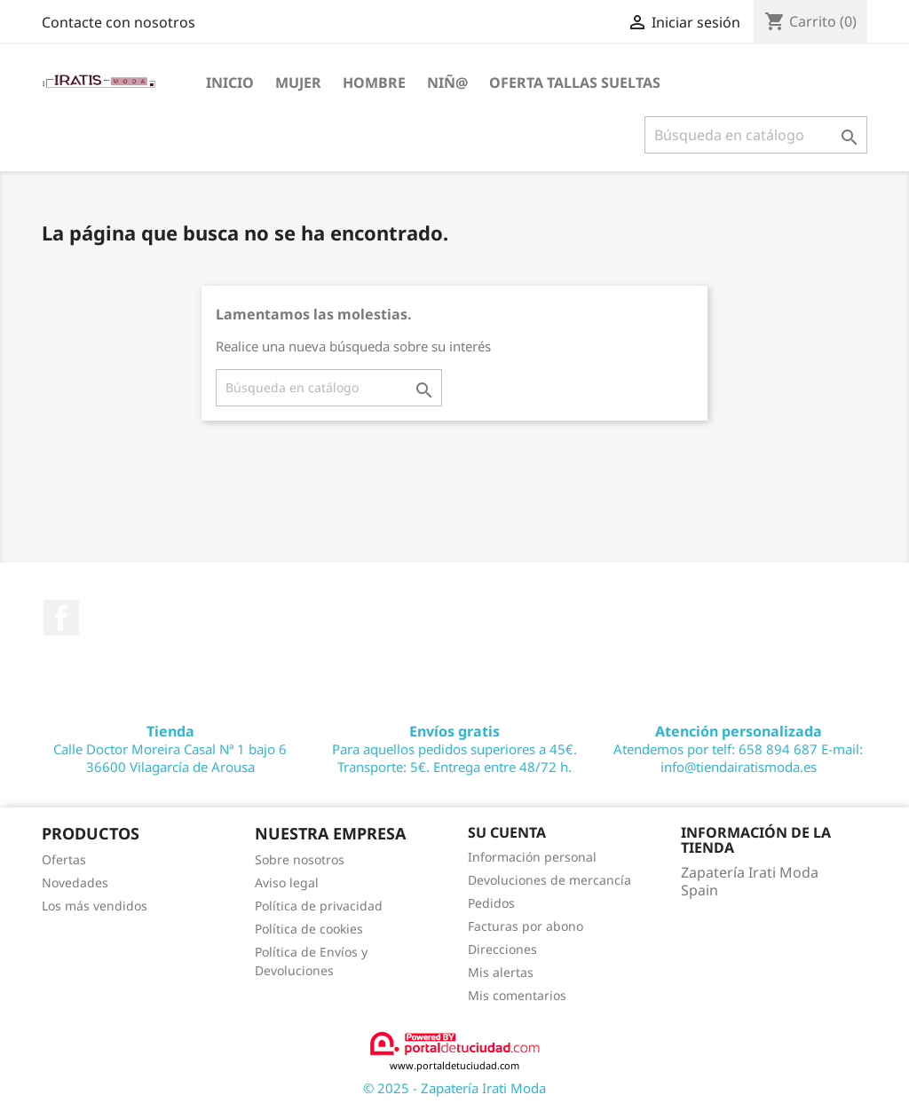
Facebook (61, 617)
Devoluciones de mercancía (549, 879)
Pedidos (491, 902)
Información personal (532, 856)
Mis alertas (501, 972)
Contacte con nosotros (118, 22)
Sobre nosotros (299, 859)
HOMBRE (374, 82)
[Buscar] (755, 135)
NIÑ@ (447, 82)
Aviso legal (287, 882)
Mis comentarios (517, 995)
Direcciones (502, 949)
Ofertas (64, 859)
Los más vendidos (94, 905)
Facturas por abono (525, 926)
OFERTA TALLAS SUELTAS (574, 82)
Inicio (230, 82)
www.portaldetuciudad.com (455, 1051)
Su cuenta (507, 832)
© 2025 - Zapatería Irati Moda (454, 1088)
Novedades (75, 882)
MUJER (298, 82)
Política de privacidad (319, 905)
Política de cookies (309, 928)
